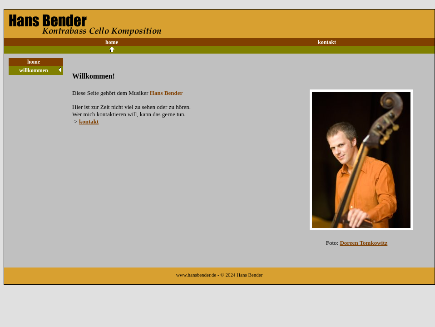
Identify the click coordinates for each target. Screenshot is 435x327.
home (111, 42)
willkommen (33, 70)
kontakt (327, 42)
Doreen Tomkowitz (363, 242)
